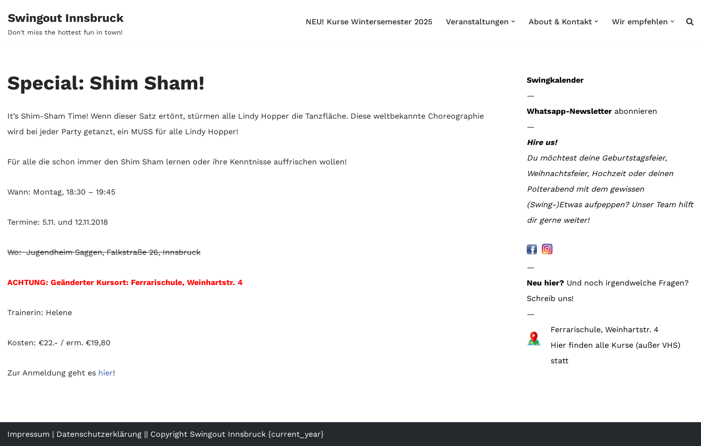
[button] (513, 21)
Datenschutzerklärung (99, 434)
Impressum (28, 434)
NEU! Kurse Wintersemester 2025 (369, 21)
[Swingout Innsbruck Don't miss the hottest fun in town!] (66, 23)
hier (105, 372)
